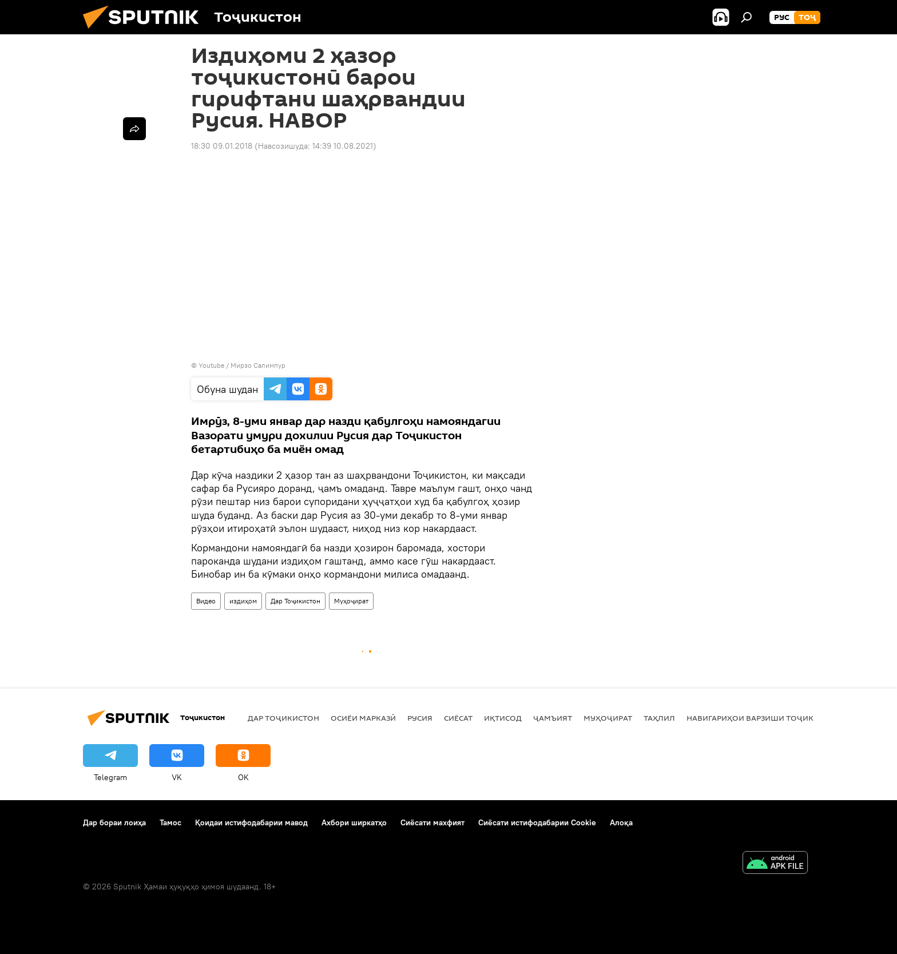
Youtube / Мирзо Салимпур (242, 365)
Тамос (170, 822)
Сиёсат (458, 718)
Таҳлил (659, 718)
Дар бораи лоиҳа (114, 822)
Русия (419, 718)
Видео (206, 601)
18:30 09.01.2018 (221, 146)
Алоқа (621, 822)
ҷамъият (552, 718)
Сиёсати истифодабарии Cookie (537, 822)
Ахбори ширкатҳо (354, 822)
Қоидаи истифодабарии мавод (251, 822)
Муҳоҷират (351, 601)
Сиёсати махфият (432, 822)
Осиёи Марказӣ (363, 718)
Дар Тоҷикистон (295, 601)
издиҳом (243, 601)
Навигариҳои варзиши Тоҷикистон (763, 718)
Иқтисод (503, 718)
